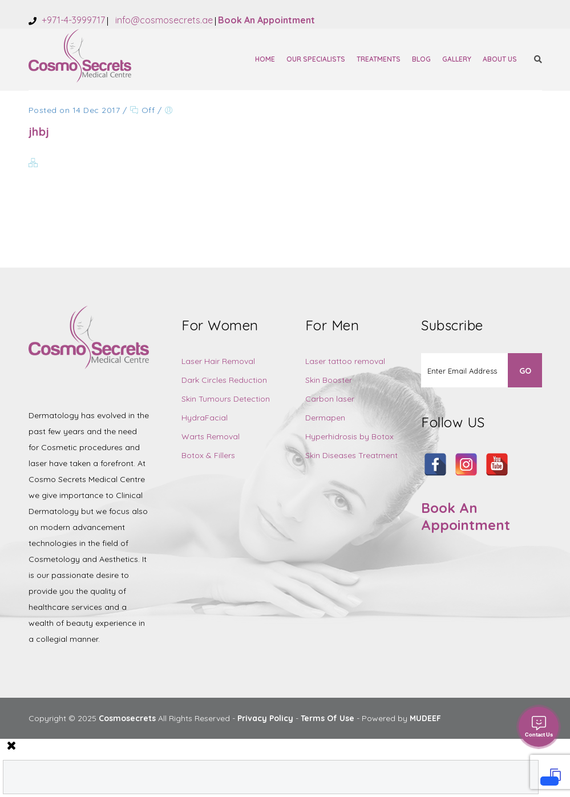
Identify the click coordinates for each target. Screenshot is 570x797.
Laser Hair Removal (218, 361)
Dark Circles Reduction (224, 380)
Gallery (456, 59)
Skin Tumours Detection (225, 399)
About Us (500, 59)
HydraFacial (204, 417)
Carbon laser (329, 399)
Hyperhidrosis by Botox (349, 436)
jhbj (39, 131)
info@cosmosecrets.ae (163, 20)
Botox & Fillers (208, 455)
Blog (421, 59)
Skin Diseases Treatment (351, 455)
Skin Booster (328, 380)
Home (265, 59)
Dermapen (325, 417)
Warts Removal (210, 436)
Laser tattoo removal (345, 361)
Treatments (379, 59)
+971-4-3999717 (72, 20)
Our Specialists (315, 59)
